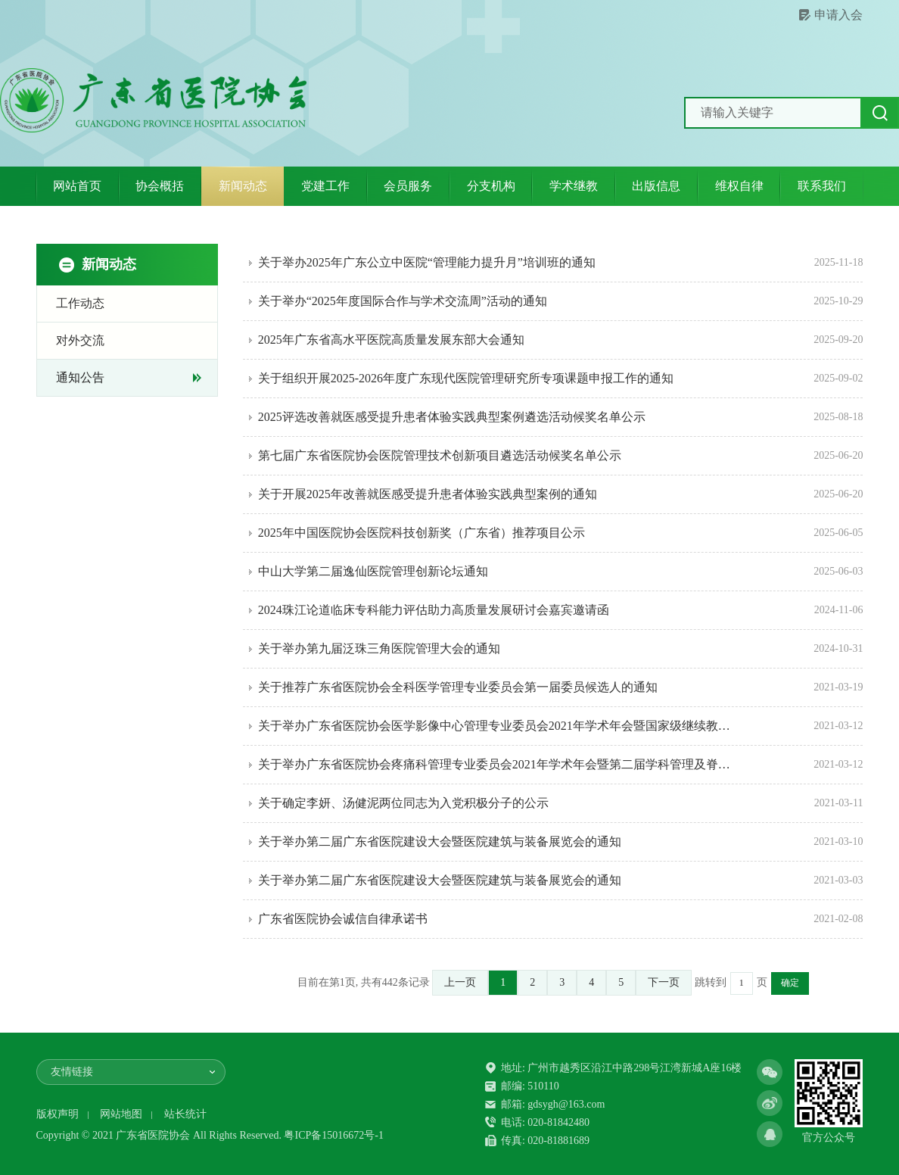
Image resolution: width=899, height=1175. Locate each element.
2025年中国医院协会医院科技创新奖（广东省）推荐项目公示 (421, 532)
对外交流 (80, 340)
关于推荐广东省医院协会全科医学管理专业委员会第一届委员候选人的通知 (458, 687)
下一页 (664, 982)
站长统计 (185, 1114)
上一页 (460, 982)
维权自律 (739, 185)
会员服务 (408, 185)
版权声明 (57, 1114)
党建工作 (325, 185)
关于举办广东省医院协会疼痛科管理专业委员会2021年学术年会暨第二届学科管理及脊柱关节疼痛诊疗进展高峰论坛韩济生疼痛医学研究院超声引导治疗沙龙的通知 (498, 764)
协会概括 (159, 185)
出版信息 (656, 185)
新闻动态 (243, 185)
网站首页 (77, 185)
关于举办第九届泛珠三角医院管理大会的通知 (379, 648)
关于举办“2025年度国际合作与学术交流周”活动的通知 (402, 301)
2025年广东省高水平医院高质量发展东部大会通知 (391, 339)
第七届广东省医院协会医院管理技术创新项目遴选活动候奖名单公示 (439, 455)
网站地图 (121, 1114)
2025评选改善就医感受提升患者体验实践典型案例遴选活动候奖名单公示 (451, 416)
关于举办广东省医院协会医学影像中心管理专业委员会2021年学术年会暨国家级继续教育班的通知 (498, 725)
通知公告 (80, 377)
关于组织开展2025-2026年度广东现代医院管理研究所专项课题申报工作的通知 (465, 378)
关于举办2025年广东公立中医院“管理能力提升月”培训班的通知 (427, 262)
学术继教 (573, 185)
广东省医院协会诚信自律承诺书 (343, 918)
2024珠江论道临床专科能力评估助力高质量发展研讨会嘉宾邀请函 (433, 609)
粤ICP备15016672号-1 (333, 1135)
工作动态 (80, 303)
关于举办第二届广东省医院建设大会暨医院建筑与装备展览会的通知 (439, 841)
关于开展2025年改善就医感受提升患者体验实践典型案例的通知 (427, 494)
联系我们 (822, 185)
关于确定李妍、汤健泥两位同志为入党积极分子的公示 (403, 802)
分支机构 (491, 185)
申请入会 (838, 14)
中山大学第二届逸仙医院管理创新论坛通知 (373, 571)
